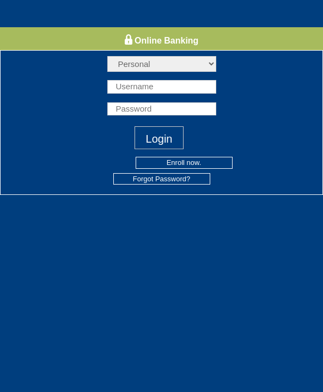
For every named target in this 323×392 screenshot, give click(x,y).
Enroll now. (184, 162)
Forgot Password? (162, 179)
